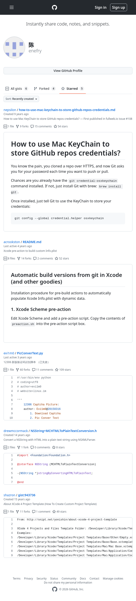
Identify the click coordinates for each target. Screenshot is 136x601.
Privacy (28, 578)
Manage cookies (113, 578)
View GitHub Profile (68, 70)
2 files (9, 447)
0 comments (40, 447)
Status (54, 578)
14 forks (24, 258)
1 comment (41, 511)
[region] (68, 181)
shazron (9, 495)
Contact (94, 578)
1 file (9, 126)
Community (69, 578)
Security (42, 578)
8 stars (58, 447)
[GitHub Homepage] (54, 589)
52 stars (62, 258)
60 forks (23, 370)
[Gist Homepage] (54, 7)
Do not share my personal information (68, 582)
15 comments (41, 126)
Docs (83, 578)
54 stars (61, 126)
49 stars (59, 511)
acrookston (12, 242)
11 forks (23, 511)
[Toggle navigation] (11, 7)
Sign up (118, 7)
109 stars (63, 370)
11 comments (42, 370)
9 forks (22, 126)
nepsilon (10, 110)
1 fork (23, 447)
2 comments (43, 258)
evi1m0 (9, 353)
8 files (9, 258)
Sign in (101, 7)
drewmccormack (16, 431)
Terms (17, 578)
